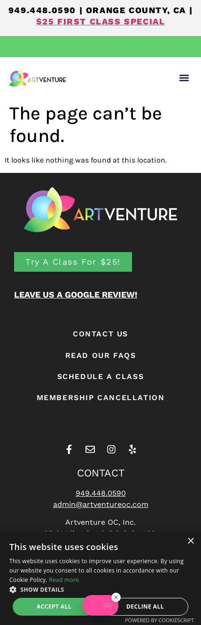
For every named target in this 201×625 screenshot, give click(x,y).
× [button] (190, 541)
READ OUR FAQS (100, 355)
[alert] (100, 578)
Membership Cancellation (101, 397)
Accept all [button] (54, 606)
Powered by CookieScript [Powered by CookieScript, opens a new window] (159, 620)
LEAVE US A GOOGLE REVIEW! (75, 294)
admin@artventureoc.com (100, 504)
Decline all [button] (145, 606)
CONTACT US (100, 333)
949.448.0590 (42, 10)
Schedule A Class (100, 376)
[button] (184, 78)
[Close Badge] (116, 602)
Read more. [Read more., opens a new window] (64, 580)
